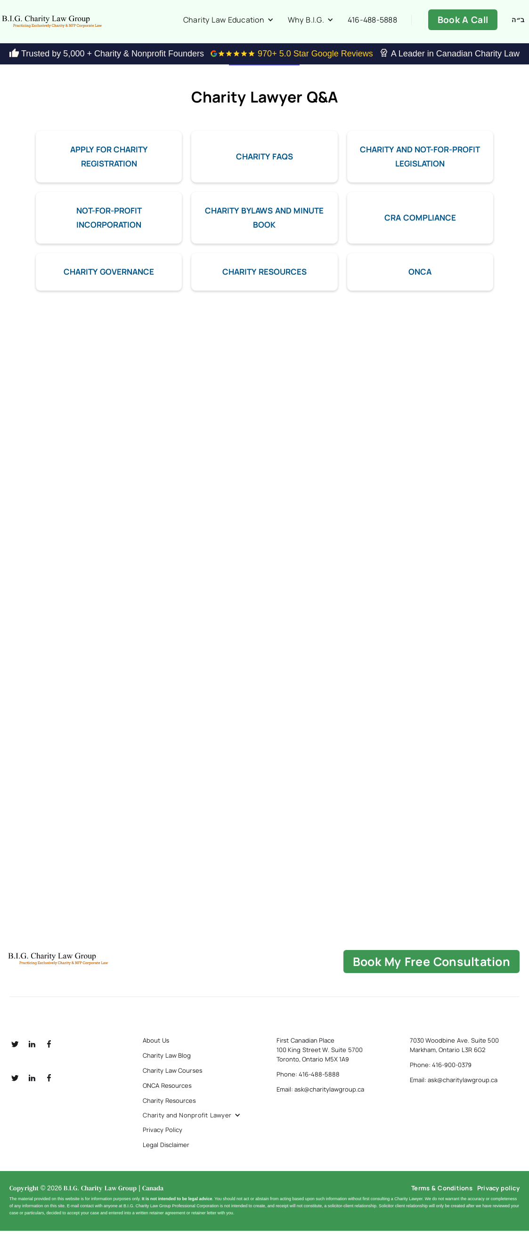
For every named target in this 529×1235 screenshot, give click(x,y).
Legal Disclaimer (166, 1148)
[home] (85, 23)
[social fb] (49, 1047)
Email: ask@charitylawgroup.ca (320, 1093)
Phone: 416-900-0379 (441, 1068)
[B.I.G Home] (91, 963)
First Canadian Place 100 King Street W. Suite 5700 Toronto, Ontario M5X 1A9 (320, 1053)
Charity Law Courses (172, 1074)
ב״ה (518, 21)
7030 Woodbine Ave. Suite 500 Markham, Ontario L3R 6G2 (454, 1049)
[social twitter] (15, 1047)
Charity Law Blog (167, 1059)
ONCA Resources (167, 1089)
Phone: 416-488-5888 (308, 1078)
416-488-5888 (372, 21)
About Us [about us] (156, 1044)
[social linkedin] (32, 1047)
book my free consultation (431, 965)
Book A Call (463, 22)
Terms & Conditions (441, 1192)
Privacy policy (498, 1192)
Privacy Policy (162, 1133)
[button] (228, 22)
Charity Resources (169, 1104)
